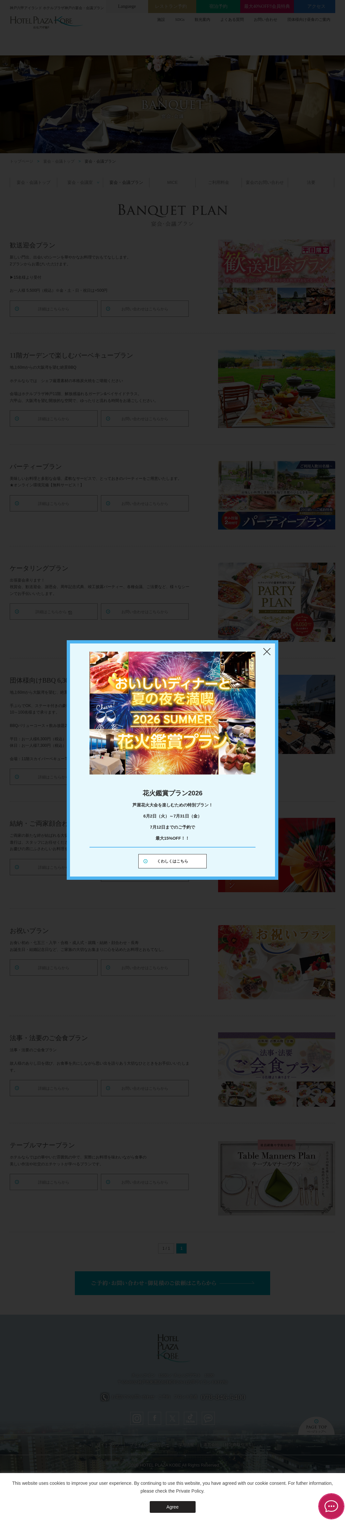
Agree (172, 1507)
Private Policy (189, 1491)
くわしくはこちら (172, 861)
